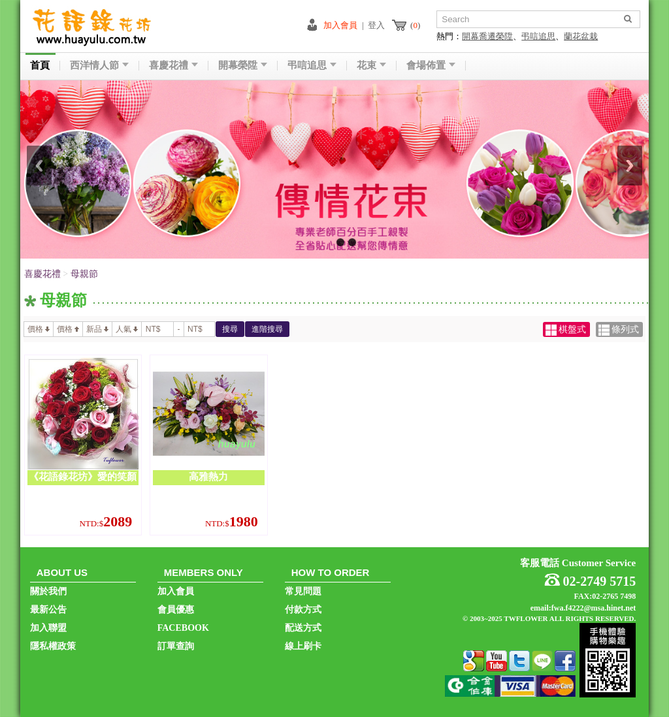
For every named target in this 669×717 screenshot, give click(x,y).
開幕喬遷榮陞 (487, 36)
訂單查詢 (175, 646)
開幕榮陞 (242, 66)
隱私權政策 (53, 646)
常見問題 (303, 591)
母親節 (84, 274)
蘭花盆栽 (581, 36)
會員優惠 (175, 609)
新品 (97, 329)
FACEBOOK (183, 628)
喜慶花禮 (173, 66)
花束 (371, 66)
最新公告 (48, 609)
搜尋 (230, 329)
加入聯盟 (48, 628)
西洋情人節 (99, 66)
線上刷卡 (303, 646)
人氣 (127, 329)
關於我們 (48, 591)
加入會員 (340, 25)
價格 (38, 329)
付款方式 (303, 609)
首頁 (40, 66)
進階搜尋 (267, 329)
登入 (376, 25)
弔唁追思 (538, 36)
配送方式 (303, 628)
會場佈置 (430, 66)
